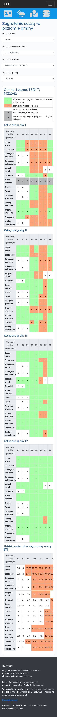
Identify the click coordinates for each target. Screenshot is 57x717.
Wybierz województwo (14, 46)
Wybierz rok (8, 33)
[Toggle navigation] (50, 4)
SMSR (6, 4)
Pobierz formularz (10, 700)
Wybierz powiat (10, 59)
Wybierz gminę (10, 72)
